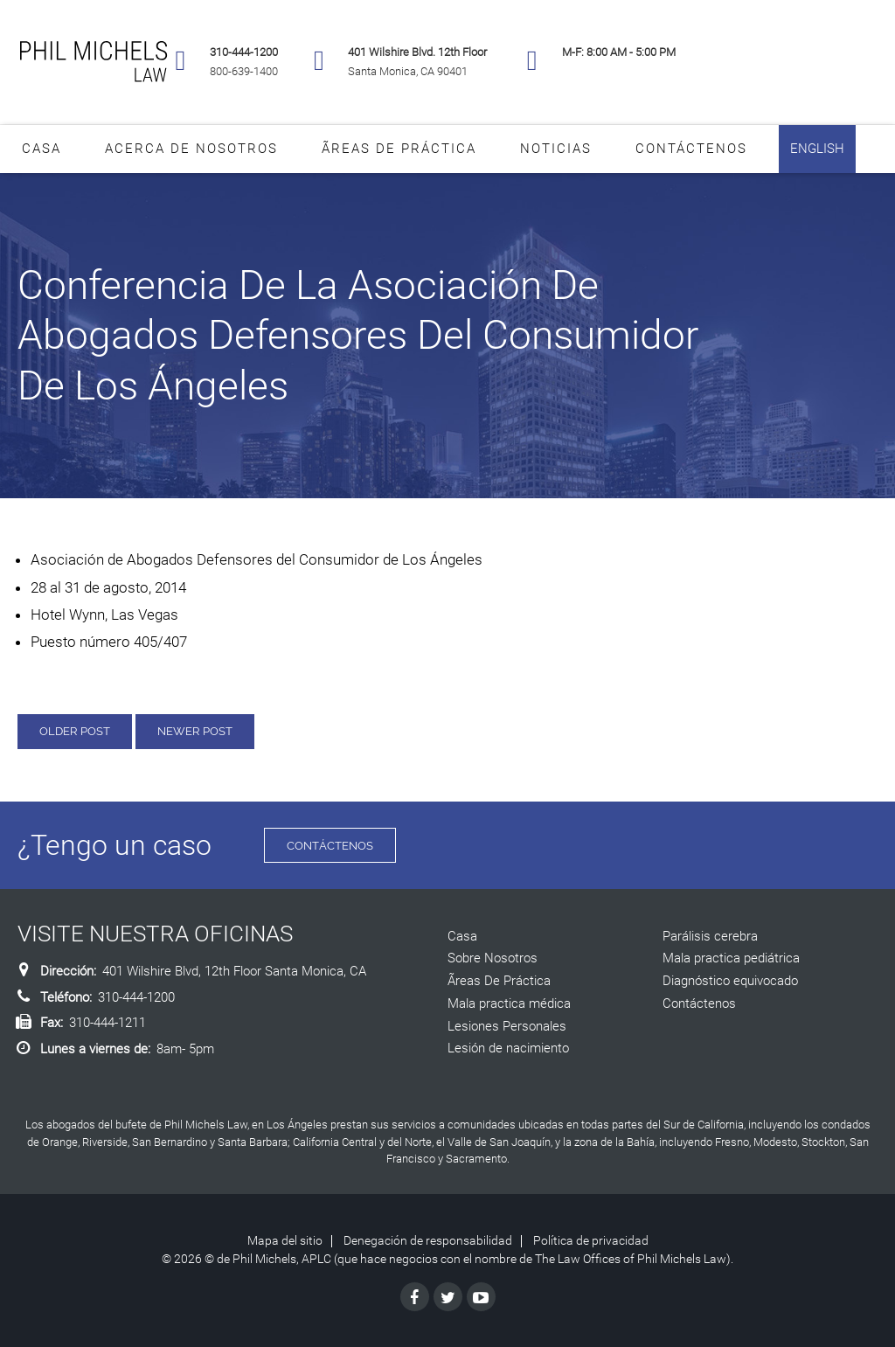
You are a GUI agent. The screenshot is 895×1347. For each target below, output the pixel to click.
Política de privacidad (591, 1240)
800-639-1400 (244, 71)
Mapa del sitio (285, 1240)
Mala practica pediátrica (731, 958)
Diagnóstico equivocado (730, 981)
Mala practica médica (509, 1003)
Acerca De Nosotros (191, 148)
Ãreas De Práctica (399, 148)
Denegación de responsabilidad (427, 1240)
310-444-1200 (244, 52)
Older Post (74, 731)
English (817, 148)
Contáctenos (691, 148)
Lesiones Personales (507, 1026)
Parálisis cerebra (710, 936)
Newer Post (194, 731)
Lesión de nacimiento (508, 1048)
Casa (41, 148)
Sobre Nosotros (493, 958)
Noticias (556, 148)
